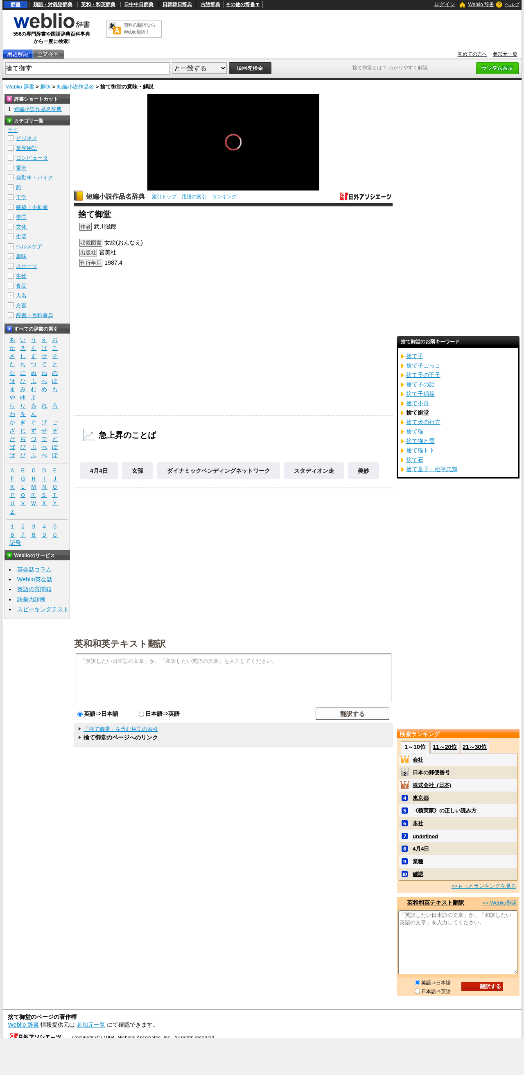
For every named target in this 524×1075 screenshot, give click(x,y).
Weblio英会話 (34, 579)
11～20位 (445, 747)
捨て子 (414, 356)
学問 (21, 217)
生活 (21, 237)
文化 (21, 227)
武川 (99, 226)
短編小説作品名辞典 (115, 196)
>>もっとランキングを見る (483, 886)
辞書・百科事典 (34, 315)
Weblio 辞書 (481, 4)
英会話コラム (34, 569)
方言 (21, 305)
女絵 (110, 242)
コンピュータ (32, 158)
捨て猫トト (420, 450)
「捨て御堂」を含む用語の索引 (121, 729)
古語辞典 (210, 4)
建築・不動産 (32, 207)
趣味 (45, 87)
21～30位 (475, 747)
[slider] (233, 172)
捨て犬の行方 (423, 422)
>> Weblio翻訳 (499, 903)
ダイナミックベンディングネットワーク (218, 470)
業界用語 (26, 148)
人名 (21, 296)
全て (13, 130)
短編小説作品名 (75, 87)
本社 (418, 823)
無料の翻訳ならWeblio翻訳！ (139, 28)
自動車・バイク (34, 178)
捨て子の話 (420, 384)
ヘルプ (512, 4)
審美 (105, 252)
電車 (21, 168)
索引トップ (164, 197)
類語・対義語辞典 (52, 4)
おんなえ (129, 242)
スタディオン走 (314, 470)
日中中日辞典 (139, 4)
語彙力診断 (31, 599)
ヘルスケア (29, 246)
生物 (21, 276)
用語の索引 (194, 197)
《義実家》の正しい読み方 (445, 810)
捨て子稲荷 (420, 393)
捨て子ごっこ (423, 365)
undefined (425, 836)
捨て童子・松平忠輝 (432, 469)
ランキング (224, 197)
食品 (21, 286)
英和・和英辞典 (98, 4)
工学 (21, 197)
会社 (418, 760)
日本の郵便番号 (431, 772)
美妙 (363, 470)
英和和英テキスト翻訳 (120, 643)
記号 (15, 543)
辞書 (15, 4)
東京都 (421, 798)
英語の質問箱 (34, 589)
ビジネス (26, 138)
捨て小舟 (417, 403)
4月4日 (99, 470)
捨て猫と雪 (420, 441)
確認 (418, 874)
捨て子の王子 (423, 375)
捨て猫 (414, 431)
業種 (418, 861)
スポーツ (26, 266)
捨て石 (414, 459)
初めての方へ (472, 54)
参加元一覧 (505, 54)
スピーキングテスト (43, 609)
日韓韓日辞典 (177, 4)
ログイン (444, 4)
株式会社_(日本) (432, 785)
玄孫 (137, 470)
